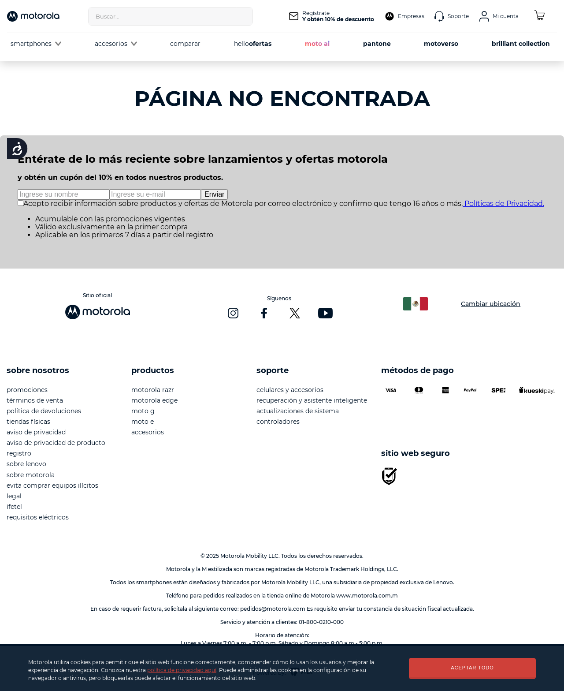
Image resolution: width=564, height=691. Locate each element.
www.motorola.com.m (367, 595)
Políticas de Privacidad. (503, 203)
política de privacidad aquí (181, 670)
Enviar (214, 194)
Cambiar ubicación (490, 304)
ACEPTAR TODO (472, 667)
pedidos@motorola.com (272, 608)
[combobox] (170, 16)
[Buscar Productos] (243, 16)
